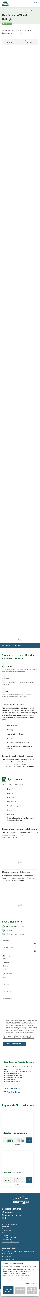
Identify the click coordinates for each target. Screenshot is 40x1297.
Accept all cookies (8, 1290)
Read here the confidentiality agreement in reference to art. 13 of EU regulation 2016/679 (18, 1037)
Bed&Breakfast (7, 1239)
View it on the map (14, 1092)
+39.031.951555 (12, 1254)
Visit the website (13, 1088)
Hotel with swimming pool (10, 1237)
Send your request (14, 1043)
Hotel (4, 1228)
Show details (30, 1283)
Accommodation (10, 10)
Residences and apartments (10, 1242)
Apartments (6, 645)
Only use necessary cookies (32, 1290)
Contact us (7, 1256)
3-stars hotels (6, 1233)
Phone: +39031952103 (12, 1069)
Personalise (20, 1290)
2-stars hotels (6, 1231)
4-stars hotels (6, 1235)
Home (4, 10)
